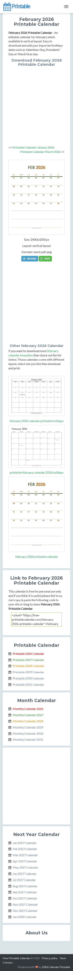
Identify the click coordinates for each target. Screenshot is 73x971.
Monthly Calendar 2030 (28, 733)
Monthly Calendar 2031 (28, 739)
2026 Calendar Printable (56, 967)
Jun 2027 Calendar (24, 873)
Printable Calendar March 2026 (40, 151)
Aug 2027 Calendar (25, 886)
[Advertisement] (36, 105)
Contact (8, 962)
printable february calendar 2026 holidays (36, 472)
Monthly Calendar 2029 (28, 727)
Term (63, 958)
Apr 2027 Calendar (25, 861)
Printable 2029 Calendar (28, 672)
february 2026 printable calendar (36, 556)
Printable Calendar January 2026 (33, 147)
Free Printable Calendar (16, 958)
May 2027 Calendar (25, 867)
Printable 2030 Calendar (28, 678)
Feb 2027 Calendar (25, 849)
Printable (16, 6)
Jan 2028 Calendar (24, 917)
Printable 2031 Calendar (28, 684)
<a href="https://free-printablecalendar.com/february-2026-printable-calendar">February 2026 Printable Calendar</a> (36, 620)
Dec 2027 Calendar (25, 910)
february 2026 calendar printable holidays (36, 421)
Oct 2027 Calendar (25, 898)
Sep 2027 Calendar (25, 892)
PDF (45, 258)
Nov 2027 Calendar (25, 904)
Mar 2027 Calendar (25, 855)
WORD (29, 258)
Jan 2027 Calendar (24, 843)
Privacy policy (49, 958)
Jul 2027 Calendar (24, 880)
